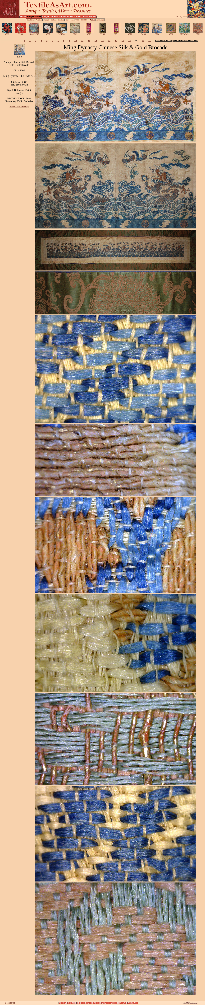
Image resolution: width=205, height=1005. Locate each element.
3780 (157, 33)
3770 (89, 33)
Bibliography (116, 1003)
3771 (116, 33)
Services (105, 1003)
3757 (48, 33)
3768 (102, 33)
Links (125, 1003)
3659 (143, 33)
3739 (7, 33)
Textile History (83, 1003)
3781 (171, 33)
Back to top (10, 1003)
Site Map (72, 1003)
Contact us (133, 1003)
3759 (20, 33)
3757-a (61, 33)
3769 (75, 33)
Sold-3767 (34, 33)
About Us (63, 1003)
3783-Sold (184, 33)
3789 (198, 33)
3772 (130, 33)
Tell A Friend (95, 1003)
